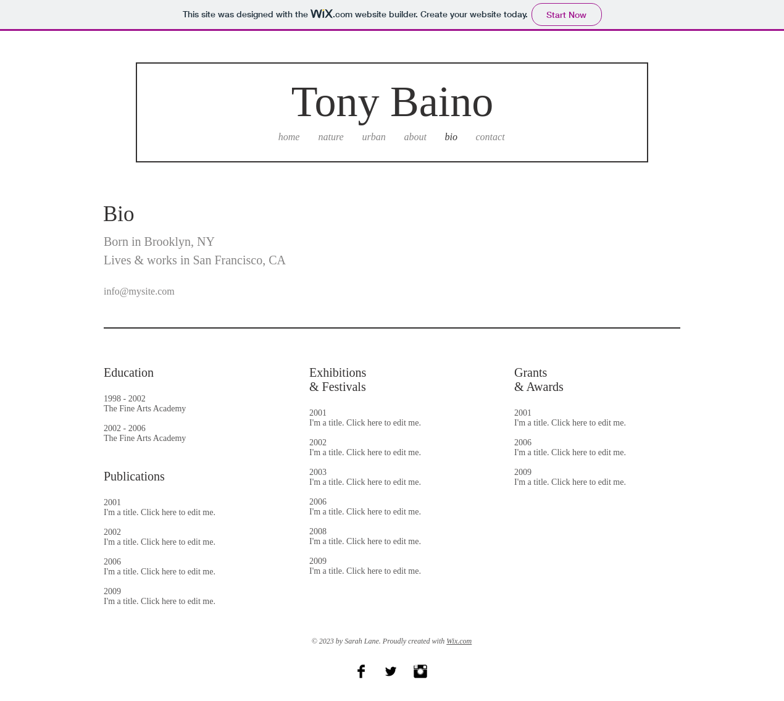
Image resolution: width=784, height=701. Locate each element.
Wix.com (459, 641)
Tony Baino (392, 101)
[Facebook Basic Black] (361, 671)
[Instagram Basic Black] (420, 671)
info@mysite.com (139, 291)
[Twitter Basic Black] (391, 671)
